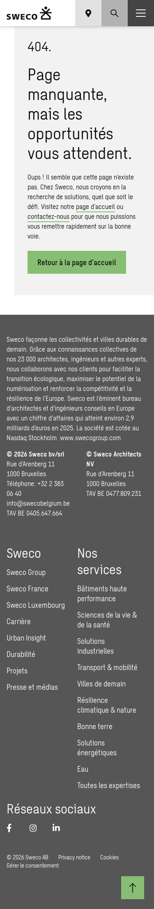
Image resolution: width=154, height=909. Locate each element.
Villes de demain (101, 683)
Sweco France (27, 588)
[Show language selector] (88, 13)
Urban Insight (26, 637)
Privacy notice (74, 857)
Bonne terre (95, 726)
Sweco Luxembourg (36, 604)
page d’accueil (95, 206)
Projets (17, 670)
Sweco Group (26, 572)
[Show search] (114, 13)
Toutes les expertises (108, 785)
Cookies (109, 857)
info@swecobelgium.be (38, 503)
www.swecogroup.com (90, 437)
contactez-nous (48, 216)
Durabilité (21, 654)
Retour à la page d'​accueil (76, 262)
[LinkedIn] (59, 828)
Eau (82, 768)
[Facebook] (13, 828)
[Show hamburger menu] (141, 13)
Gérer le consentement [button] (33, 865)
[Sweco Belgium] (29, 13)
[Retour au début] (132, 887)
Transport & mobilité (107, 667)
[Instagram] (36, 828)
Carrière (19, 621)
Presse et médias (32, 686)
